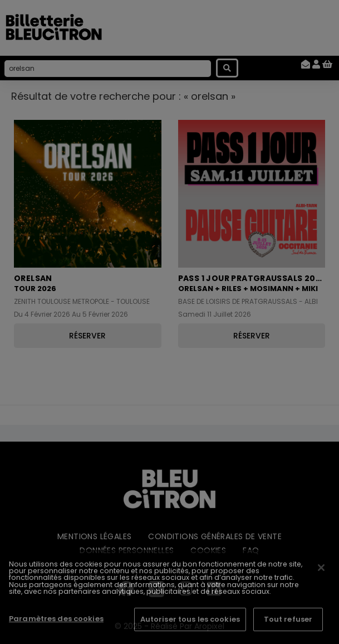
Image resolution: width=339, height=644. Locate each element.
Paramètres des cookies (56, 618)
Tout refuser (288, 619)
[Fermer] (321, 567)
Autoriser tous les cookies (190, 619)
